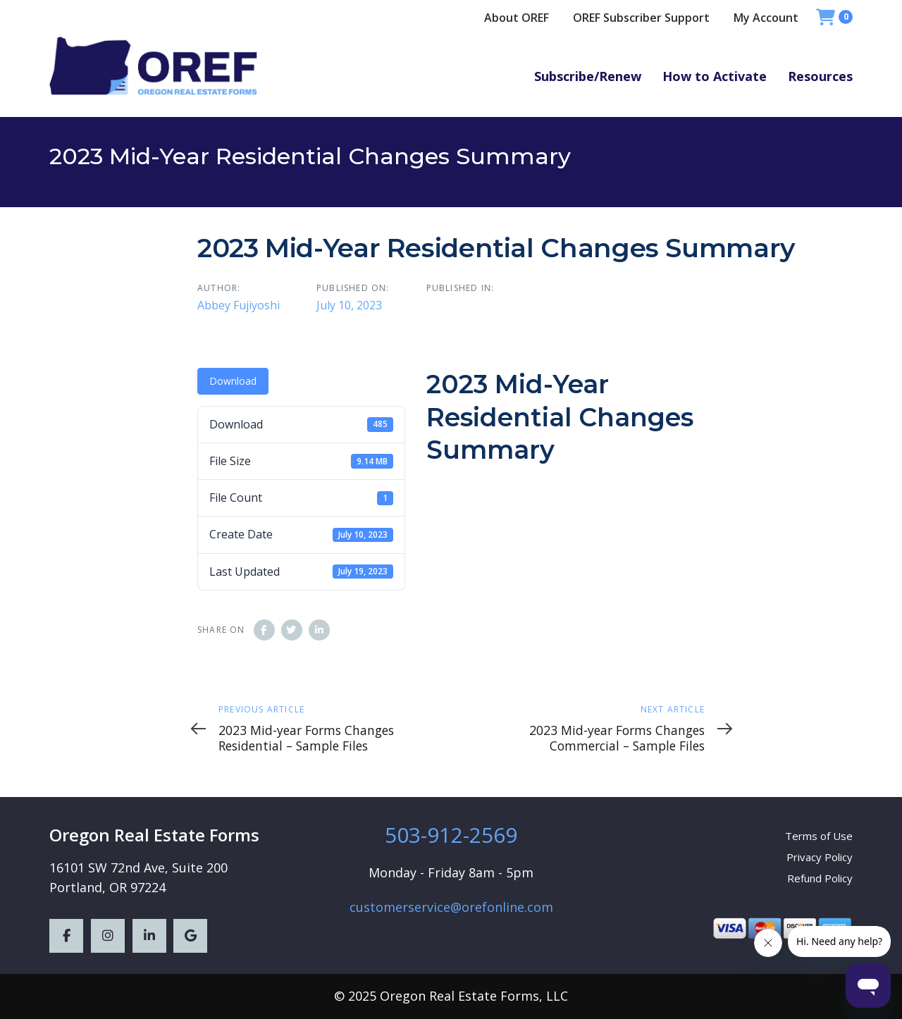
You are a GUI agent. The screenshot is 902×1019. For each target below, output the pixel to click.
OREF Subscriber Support (641, 17)
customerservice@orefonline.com (451, 906)
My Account (766, 17)
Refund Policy (820, 878)
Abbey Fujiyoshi (238, 305)
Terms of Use (819, 836)
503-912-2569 (451, 834)
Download (233, 381)
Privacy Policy (819, 857)
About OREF (516, 17)
